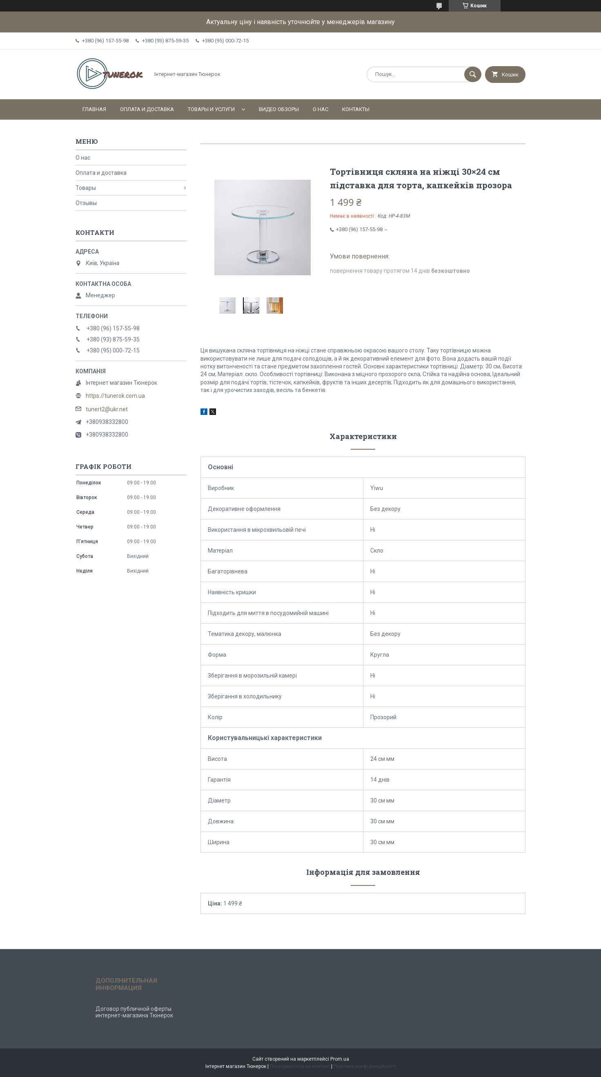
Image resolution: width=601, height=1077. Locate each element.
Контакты (356, 109)
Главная (94, 109)
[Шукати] (472, 74)
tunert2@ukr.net (107, 409)
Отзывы (86, 203)
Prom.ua (339, 1059)
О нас (320, 109)
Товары (86, 188)
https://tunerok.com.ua (115, 395)
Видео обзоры (279, 109)
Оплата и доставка (147, 109)
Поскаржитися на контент (300, 1066)
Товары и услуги (211, 109)
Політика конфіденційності (365, 1066)
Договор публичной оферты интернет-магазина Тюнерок (134, 1012)
